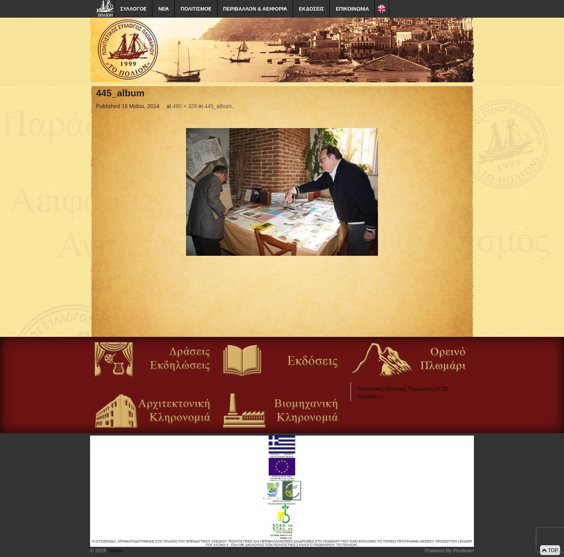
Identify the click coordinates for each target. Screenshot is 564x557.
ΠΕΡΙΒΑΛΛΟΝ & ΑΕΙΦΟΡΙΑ (255, 9)
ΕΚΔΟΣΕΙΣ (311, 9)
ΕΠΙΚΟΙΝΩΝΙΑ (352, 9)
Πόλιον (114, 550)
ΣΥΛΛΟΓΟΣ (133, 9)
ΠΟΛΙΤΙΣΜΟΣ (196, 9)
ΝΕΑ (163, 9)
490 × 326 (185, 106)
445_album (217, 106)
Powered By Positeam (449, 550)
